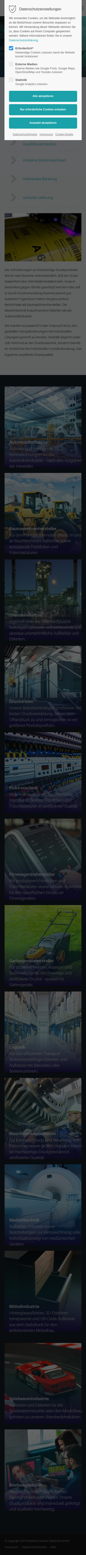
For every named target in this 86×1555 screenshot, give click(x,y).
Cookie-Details (64, 134)
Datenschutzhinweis (25, 134)
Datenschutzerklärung (23, 40)
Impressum (46, 134)
